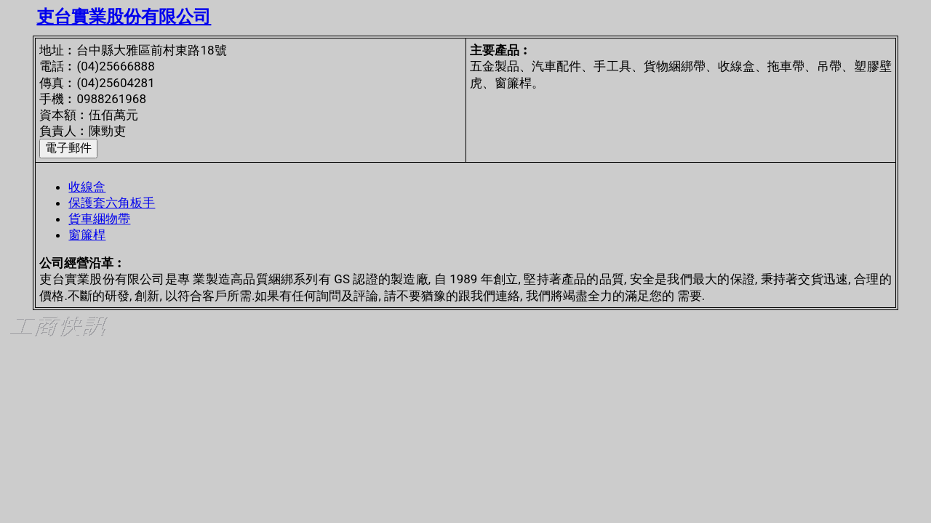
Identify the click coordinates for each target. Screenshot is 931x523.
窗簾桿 (86, 234)
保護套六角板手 (111, 202)
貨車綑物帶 (99, 218)
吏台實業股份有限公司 (123, 17)
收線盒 (86, 186)
